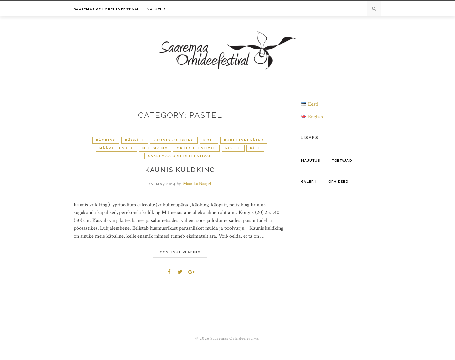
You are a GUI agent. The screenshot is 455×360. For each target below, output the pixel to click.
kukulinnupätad (244, 140)
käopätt (134, 140)
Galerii (309, 181)
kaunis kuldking (174, 140)
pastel (233, 148)
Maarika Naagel (197, 184)
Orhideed (338, 181)
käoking (106, 140)
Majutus (156, 9)
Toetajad (342, 160)
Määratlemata (116, 148)
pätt (255, 148)
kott (209, 140)
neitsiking (155, 148)
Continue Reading (180, 252)
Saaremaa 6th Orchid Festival (106, 9)
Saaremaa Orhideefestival (180, 156)
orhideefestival (196, 148)
